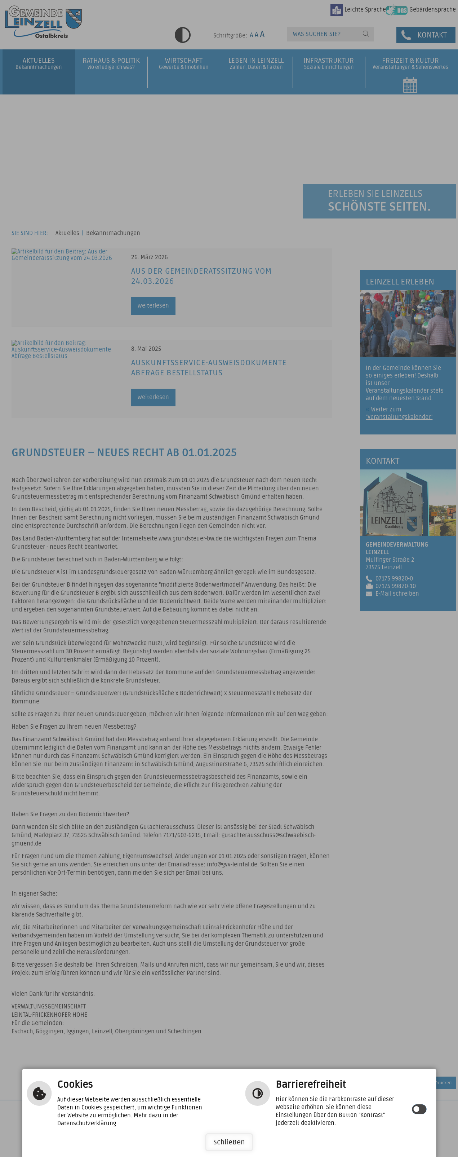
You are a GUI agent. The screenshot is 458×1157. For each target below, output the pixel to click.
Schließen (229, 1142)
